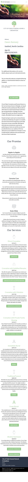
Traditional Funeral (14, 376)
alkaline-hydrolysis (14, 449)
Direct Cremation (14, 241)
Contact (4, 464)
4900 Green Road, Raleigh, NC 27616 (8, 469)
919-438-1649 (7, 468)
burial (14, 364)
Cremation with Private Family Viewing (14, 319)
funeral (14, 394)
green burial (14, 425)
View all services (14, 454)
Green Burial (14, 406)
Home (3, 462)
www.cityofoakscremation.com (7, 470)
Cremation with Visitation (14, 292)
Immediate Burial (14, 346)
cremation (14, 256)
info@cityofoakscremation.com (17, 468)
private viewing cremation (14, 334)
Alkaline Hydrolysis (14, 437)
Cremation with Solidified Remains (14, 268)
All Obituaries (14, 97)
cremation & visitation (14, 306)
